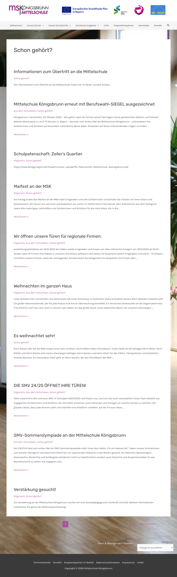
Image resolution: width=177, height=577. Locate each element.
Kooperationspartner (123, 25)
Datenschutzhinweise (108, 562)
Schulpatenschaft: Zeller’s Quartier (48, 153)
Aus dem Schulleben (25, 110)
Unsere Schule (37, 25)
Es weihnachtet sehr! (34, 335)
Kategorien (167, 541)
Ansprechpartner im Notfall (79, 562)
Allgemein (19, 160)
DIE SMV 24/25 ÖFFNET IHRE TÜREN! (50, 385)
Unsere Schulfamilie (61, 25)
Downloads (142, 25)
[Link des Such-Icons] (165, 25)
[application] (44, 25)
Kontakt (155, 25)
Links (106, 25)
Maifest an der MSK (32, 186)
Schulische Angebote (87, 25)
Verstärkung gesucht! (35, 489)
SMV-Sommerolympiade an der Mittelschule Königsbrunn (70, 435)
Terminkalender (42, 562)
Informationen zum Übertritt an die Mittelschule (60, 71)
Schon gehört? (21, 78)
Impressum (128, 562)
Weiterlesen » (21, 134)
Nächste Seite (149, 523)
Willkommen (18, 25)
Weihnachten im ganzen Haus (43, 286)
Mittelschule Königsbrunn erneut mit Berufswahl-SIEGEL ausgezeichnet (84, 104)
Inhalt (140, 562)
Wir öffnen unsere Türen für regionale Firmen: (58, 236)
